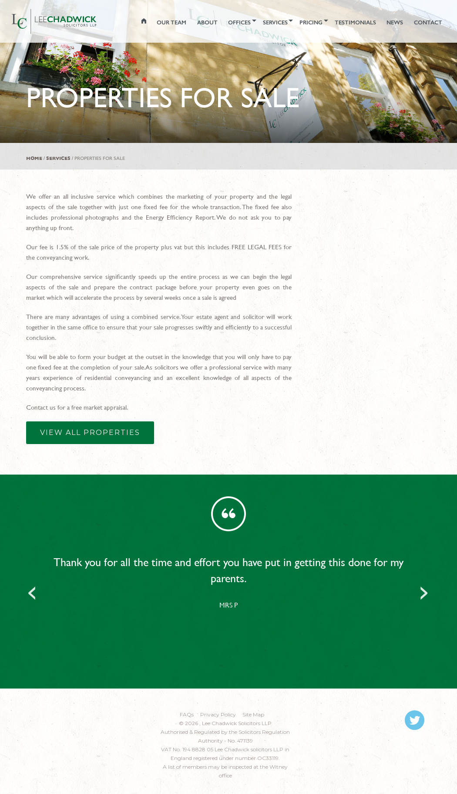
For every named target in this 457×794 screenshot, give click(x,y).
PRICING (300, 20)
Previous (32, 590)
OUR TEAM (150, 20)
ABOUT (188, 20)
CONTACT (425, 20)
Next (424, 590)
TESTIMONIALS (348, 20)
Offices (222, 20)
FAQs (187, 714)
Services (58, 158)
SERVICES (261, 20)
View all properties (90, 432)
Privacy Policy (218, 714)
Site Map (253, 714)
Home (34, 158)
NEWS (390, 20)
